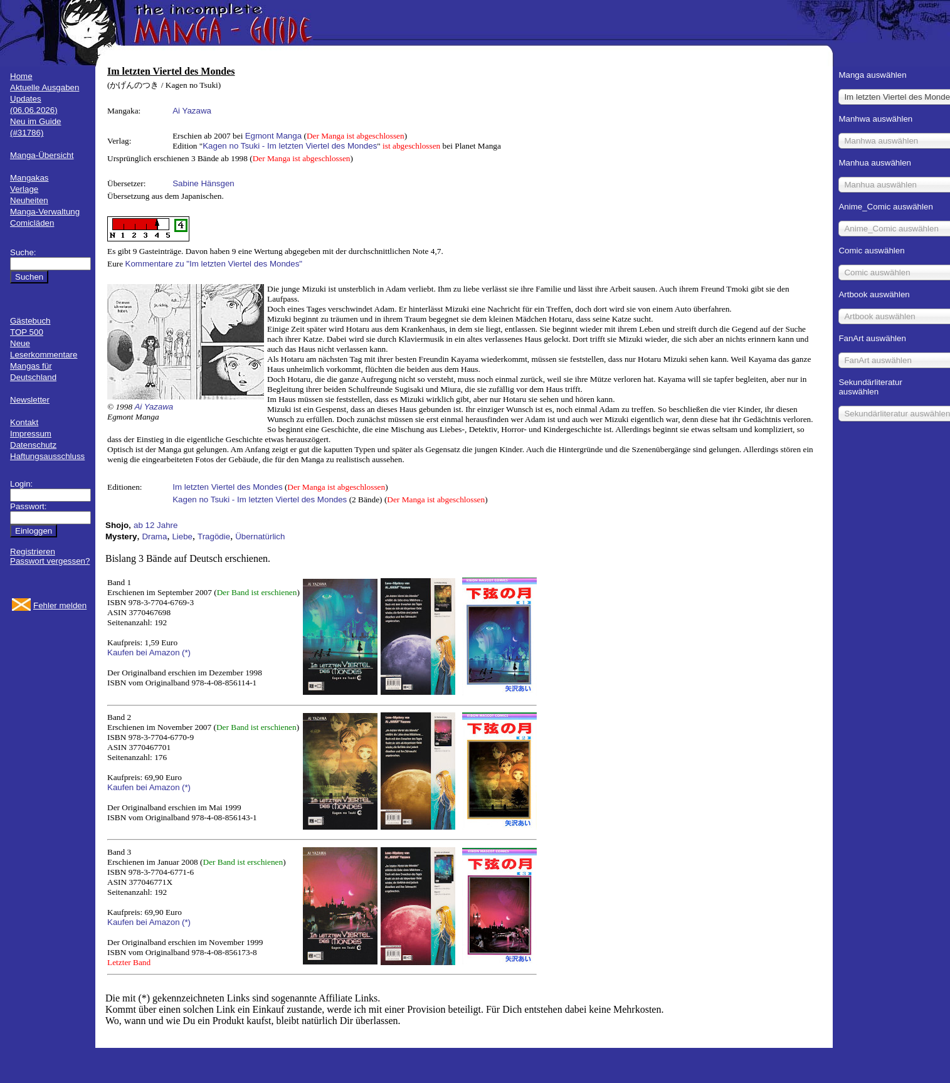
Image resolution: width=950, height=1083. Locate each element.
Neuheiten (29, 200)
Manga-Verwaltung (45, 211)
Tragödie (214, 536)
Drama (154, 536)
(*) (186, 652)
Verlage (24, 189)
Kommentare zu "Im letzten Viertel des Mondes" (214, 263)
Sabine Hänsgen (203, 183)
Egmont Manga (273, 135)
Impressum (30, 433)
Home (21, 76)
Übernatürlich (260, 536)
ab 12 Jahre (155, 525)
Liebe (182, 536)
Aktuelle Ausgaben (44, 87)
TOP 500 (26, 332)
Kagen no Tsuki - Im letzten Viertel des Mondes (290, 146)
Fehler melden (60, 605)
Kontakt (24, 422)
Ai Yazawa (191, 110)
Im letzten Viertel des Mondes (227, 487)
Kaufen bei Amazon (143, 652)
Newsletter (30, 399)
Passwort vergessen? (50, 561)
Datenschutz (33, 445)
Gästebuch (30, 320)
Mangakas (29, 177)
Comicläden (32, 223)
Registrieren (32, 551)
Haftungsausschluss (47, 456)
